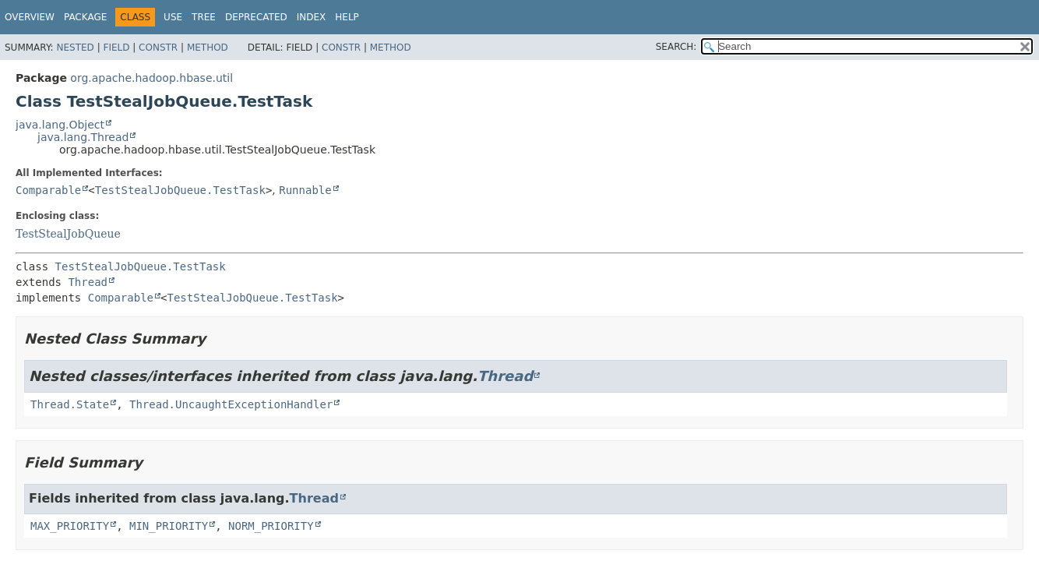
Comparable (48, 190)
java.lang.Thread (83, 137)
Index (311, 17)
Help (347, 17)
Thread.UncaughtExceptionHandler (231, 404)
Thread (87, 282)
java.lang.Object (60, 124)
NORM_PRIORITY (271, 526)
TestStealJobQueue (68, 234)
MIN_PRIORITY (168, 526)
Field (116, 47)
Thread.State (69, 404)
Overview (30, 17)
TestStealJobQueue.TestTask (180, 190)
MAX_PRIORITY (69, 526)
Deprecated (256, 17)
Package (85, 17)
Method (207, 47)
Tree (204, 17)
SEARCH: (676, 46)
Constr (158, 47)
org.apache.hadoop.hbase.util (151, 78)
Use (173, 17)
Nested (74, 47)
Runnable (305, 190)
